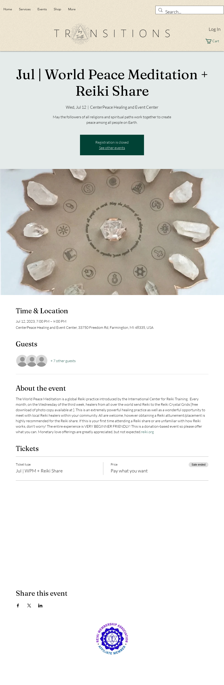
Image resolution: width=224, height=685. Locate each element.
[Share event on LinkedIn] (40, 605)
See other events (112, 147)
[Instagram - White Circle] (124, 667)
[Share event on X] (29, 605)
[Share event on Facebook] (18, 605)
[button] (214, 41)
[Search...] (189, 12)
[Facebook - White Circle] (99, 667)
